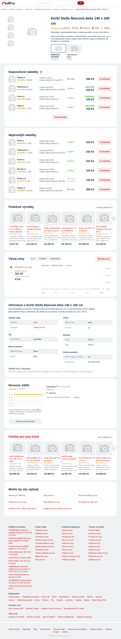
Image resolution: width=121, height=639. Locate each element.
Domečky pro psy (42, 537)
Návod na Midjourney (66, 617)
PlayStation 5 (64, 597)
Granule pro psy (95, 533)
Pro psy (56, 9)
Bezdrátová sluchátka (31, 597)
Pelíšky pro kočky (68, 560)
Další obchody (60, 117)
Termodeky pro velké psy (87, 502)
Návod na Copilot (33, 617)
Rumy (37, 600)
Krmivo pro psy (67, 546)
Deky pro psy (48, 495)
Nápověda (26, 629)
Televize (90, 597)
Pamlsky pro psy (95, 540)
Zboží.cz (4, 9)
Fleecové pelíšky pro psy (87, 495)
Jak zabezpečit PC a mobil (74, 608)
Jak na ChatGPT (49, 617)
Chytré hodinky (14, 597)
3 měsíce (42, 259)
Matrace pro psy (41, 556)
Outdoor (78, 600)
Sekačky (59, 600)
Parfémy (45, 600)
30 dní (33, 259)
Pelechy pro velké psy (17, 495)
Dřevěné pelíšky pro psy (44, 546)
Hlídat (95, 28)
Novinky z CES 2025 (16, 617)
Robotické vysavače (24, 600)
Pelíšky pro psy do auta (17, 502)
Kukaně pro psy (41, 530)
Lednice (12, 600)
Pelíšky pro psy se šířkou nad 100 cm (57, 508)
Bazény (87, 600)
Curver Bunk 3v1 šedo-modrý (20, 558)
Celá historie (55, 259)
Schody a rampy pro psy (71, 556)
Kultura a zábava (16, 9)
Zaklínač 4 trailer (32, 608)
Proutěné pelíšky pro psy (44, 543)
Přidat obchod (14, 629)
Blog (35, 629)
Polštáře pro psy (41, 533)
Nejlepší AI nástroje (84, 617)
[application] (74, 279)
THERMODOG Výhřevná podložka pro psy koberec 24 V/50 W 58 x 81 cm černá (20, 569)
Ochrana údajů (59, 629)
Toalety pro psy (67, 553)
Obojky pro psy (94, 550)
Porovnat (85, 28)
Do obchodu (105, 79)
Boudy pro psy (67, 530)
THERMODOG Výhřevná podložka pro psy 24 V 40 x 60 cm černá (20, 532)
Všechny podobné (104, 207)
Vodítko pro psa (94, 560)
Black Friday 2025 (99, 600)
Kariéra (65, 632)
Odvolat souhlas (96, 629)
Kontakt (56, 632)
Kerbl (35, 322)
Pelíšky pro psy (67, 9)
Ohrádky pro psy (68, 537)
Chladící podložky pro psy (45, 553)
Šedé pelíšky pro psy (51, 502)
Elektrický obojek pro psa (98, 553)
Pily (52, 600)
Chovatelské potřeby (43, 9)
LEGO (54, 597)
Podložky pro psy (41, 550)
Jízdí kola (69, 600)
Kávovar (99, 597)
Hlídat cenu (104, 259)
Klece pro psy (67, 533)
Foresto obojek (94, 530)
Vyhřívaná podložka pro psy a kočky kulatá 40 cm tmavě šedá (20, 540)
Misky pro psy (67, 550)
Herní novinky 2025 (16, 608)
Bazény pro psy (68, 540)
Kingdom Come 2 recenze (51, 608)
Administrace (45, 629)
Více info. (21, 414)
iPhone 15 (45, 597)
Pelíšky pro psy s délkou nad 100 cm (23, 508)
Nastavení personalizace (77, 629)
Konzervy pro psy (95, 537)
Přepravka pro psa (96, 556)
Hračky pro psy (67, 543)
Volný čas (29, 9)
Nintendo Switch (78, 597)
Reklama (108, 629)
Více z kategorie (105, 437)
